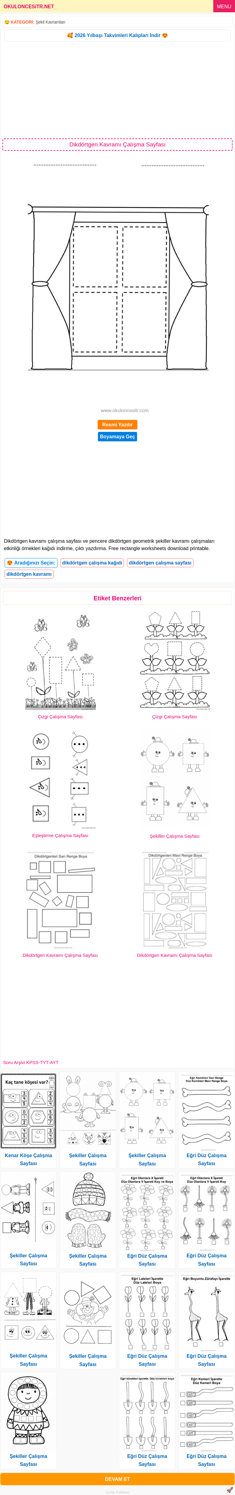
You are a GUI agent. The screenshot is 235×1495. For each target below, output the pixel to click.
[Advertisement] (117, 89)
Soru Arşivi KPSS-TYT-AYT (30, 1062)
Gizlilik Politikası (118, 1492)
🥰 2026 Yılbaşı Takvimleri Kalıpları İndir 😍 (117, 35)
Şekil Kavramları (50, 22)
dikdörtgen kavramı (29, 574)
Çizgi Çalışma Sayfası (60, 716)
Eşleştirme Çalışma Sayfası (60, 835)
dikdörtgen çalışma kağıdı (92, 562)
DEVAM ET (117, 1479)
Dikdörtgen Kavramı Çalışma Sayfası (60, 955)
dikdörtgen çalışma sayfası (160, 562)
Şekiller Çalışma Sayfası (175, 836)
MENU (224, 6)
